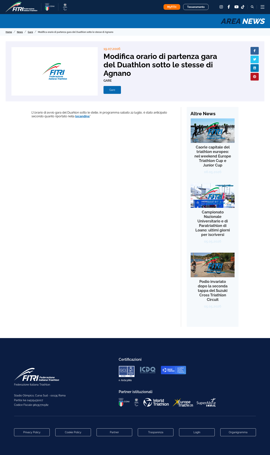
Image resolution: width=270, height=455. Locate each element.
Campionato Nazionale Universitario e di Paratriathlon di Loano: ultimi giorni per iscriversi (212, 223)
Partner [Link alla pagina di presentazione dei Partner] (114, 432)
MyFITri (171, 6)
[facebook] (229, 7)
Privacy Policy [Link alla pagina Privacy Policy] (31, 432)
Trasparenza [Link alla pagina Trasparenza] (155, 432)
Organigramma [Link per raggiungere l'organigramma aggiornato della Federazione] (238, 432)
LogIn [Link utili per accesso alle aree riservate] (197, 432)
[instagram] (221, 7)
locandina (82, 116)
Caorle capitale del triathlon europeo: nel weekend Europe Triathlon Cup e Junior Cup (212, 156)
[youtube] (236, 7)
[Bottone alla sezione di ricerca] (252, 7)
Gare (112, 89)
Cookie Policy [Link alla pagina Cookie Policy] (73, 432)
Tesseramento (196, 6)
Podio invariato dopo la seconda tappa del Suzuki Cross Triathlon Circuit (212, 290)
